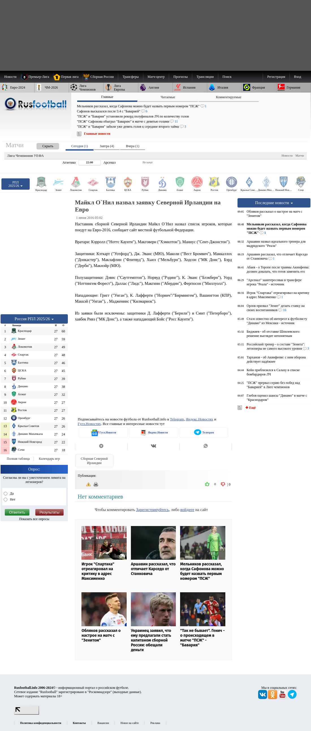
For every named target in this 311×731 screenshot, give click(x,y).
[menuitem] (100, 77)
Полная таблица (18, 459)
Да (11, 493)
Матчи (299, 155)
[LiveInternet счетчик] (26, 713)
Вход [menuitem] (297, 77)
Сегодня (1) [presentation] (79, 146)
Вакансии (103, 722)
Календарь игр (49, 459)
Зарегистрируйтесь (152, 509)
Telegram (177, 419)
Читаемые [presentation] (168, 97)
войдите (187, 509)
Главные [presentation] (107, 97)
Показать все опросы (34, 519)
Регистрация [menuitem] (276, 77)
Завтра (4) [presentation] (107, 146)
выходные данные (127, 692)
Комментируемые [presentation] (228, 97)
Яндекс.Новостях (199, 419)
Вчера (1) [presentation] (132, 146)
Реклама (155, 722)
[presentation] (42, 145)
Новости (287, 155)
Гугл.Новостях (89, 424)
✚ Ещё (250, 408)
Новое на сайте (129, 722)
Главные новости (97, 134)
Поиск (227, 77)
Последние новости (274, 202)
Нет (12, 499)
